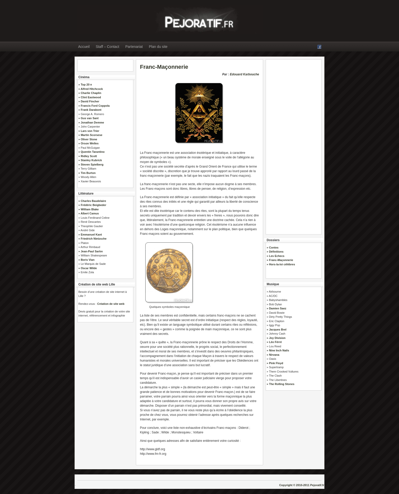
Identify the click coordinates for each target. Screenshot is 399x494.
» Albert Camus (88, 213)
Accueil (84, 47)
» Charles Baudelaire (92, 200)
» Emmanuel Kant (90, 234)
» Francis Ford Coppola (94, 105)
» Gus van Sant (88, 118)
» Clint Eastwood (89, 97)
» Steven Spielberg (90, 164)
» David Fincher (88, 101)
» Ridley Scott (87, 156)
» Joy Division (276, 337)
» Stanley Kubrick (90, 160)
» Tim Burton (87, 172)
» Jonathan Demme (91, 122)
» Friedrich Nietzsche (92, 238)
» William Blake (88, 209)
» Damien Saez (276, 308)
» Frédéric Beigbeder (92, 205)
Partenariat (134, 47)
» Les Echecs (275, 255)
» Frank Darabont (89, 109)
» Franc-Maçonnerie (280, 260)
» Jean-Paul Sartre (90, 251)
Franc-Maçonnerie (164, 67)
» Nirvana (273, 354)
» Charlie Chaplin (89, 92)
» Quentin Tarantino (91, 151)
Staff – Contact (107, 47)
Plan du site (158, 47)
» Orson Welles (88, 143)
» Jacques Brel (277, 329)
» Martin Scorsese (90, 134)
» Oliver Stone (87, 139)
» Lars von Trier (88, 130)
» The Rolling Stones (280, 384)
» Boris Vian (86, 259)
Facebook (319, 47)
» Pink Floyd (275, 363)
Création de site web (110, 303)
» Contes (272, 247)
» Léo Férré (274, 342)
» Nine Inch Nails (278, 350)
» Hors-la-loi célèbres (281, 264)
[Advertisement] (294, 145)
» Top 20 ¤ (85, 84)
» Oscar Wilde (87, 268)
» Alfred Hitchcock (90, 88)
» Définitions (275, 251)
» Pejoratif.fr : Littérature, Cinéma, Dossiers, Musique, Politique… (170, 19)
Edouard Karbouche (244, 74)
